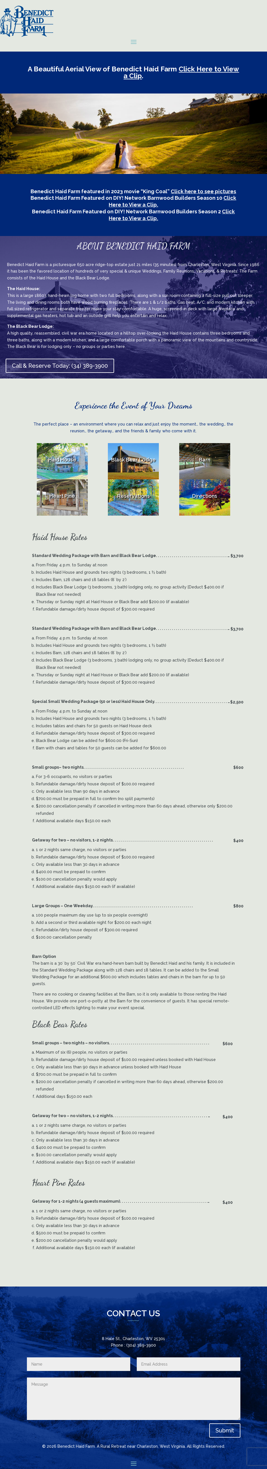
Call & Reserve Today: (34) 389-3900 (60, 365)
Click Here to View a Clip (181, 72)
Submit (224, 1430)
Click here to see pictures (203, 191)
